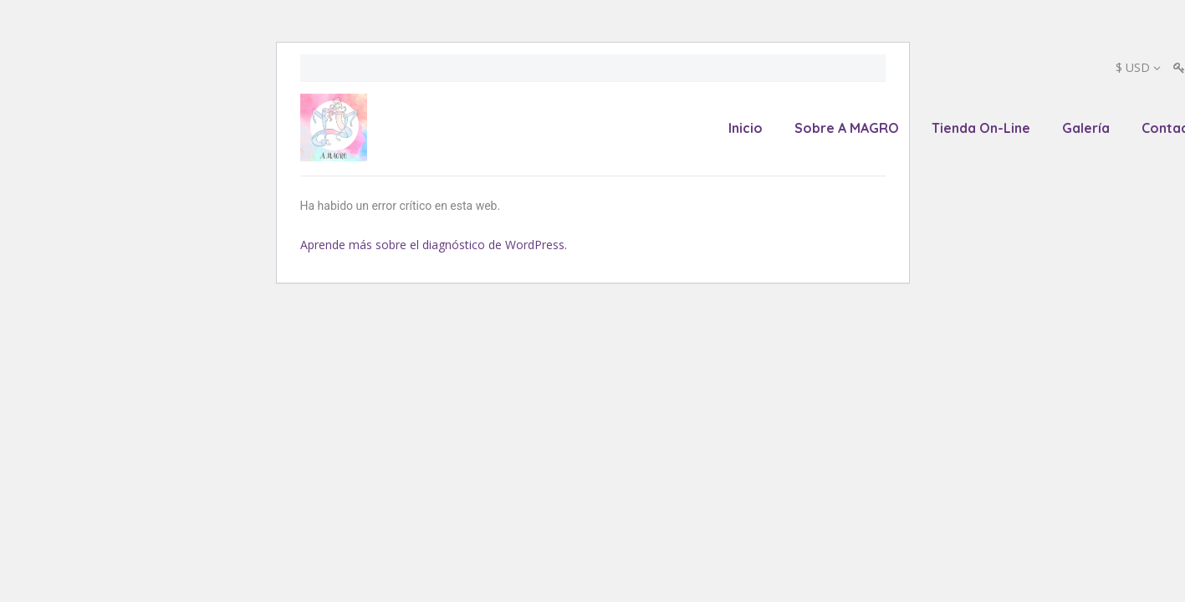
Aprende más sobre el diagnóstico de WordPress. (433, 245)
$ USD (1133, 67)
